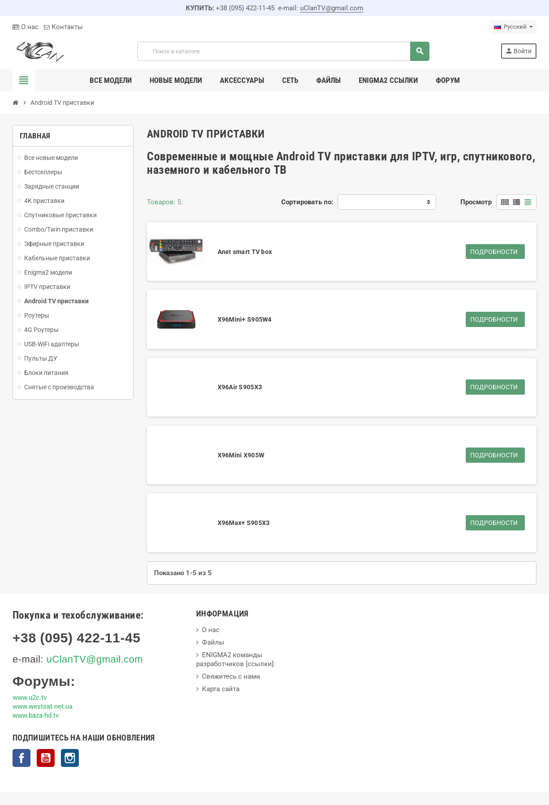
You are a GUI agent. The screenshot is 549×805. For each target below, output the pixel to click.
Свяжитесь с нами (231, 676)
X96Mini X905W (241, 455)
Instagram (70, 758)
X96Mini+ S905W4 (245, 319)
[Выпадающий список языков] (513, 27)
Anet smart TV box (245, 251)
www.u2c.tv (30, 697)
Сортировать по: (307, 202)
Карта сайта (221, 689)
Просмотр (476, 202)
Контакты (63, 27)
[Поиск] (283, 51)
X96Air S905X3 (240, 387)
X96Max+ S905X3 (244, 522)
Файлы (213, 642)
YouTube (46, 758)
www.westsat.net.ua (43, 706)
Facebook (21, 758)
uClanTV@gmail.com (331, 8)
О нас (26, 27)
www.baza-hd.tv (36, 715)
